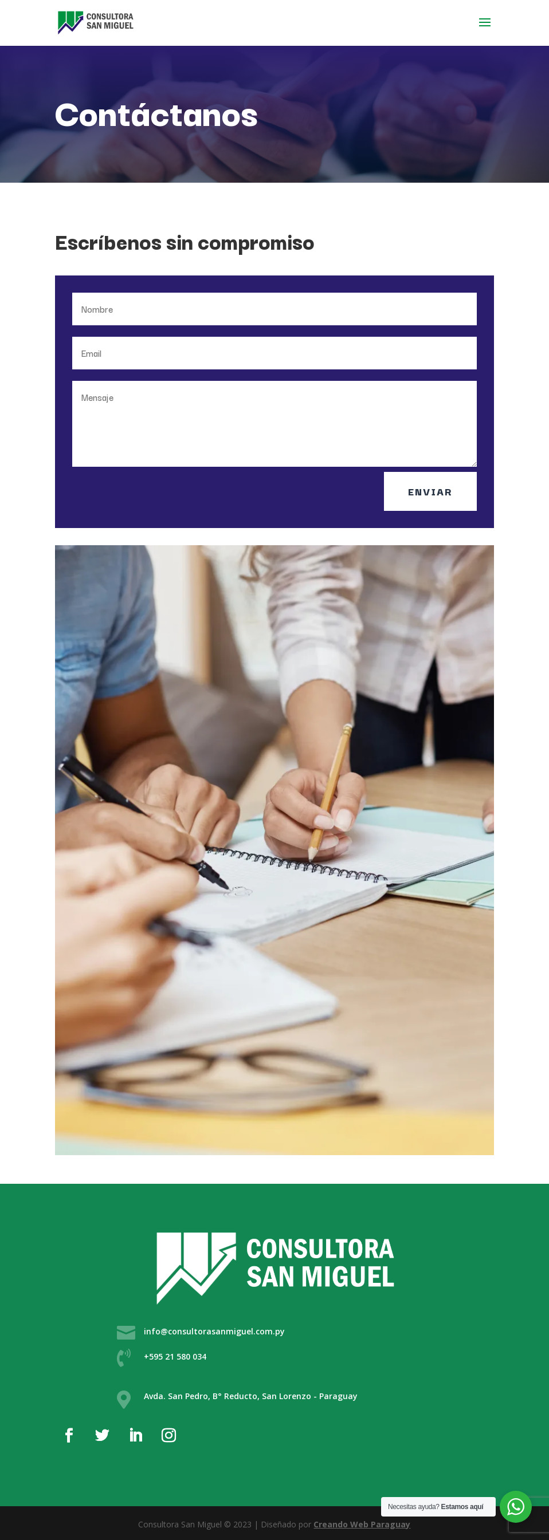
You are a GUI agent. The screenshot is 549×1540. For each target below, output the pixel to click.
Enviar (430, 491)
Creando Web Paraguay (361, 1524)
